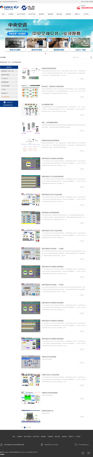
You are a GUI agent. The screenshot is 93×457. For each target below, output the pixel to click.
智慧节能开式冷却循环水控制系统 (53, 158)
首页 (3, 14)
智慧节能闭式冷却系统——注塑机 (53, 248)
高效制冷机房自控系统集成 (50, 140)
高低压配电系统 (4, 82)
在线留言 (83, 1)
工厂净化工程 (4, 78)
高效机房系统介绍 (47, 411)
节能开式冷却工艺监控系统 (50, 375)
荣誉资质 (68, 14)
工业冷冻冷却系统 (5, 85)
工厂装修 (3, 89)
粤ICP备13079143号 (32, 452)
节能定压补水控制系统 (49, 357)
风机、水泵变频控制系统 (50, 122)
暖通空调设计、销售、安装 (7, 71)
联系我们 (87, 1)
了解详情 (82, 78)
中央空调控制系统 (5, 96)
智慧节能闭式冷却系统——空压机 (53, 284)
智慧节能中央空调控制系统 (50, 212)
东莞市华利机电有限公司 (11, 1)
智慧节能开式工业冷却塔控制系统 (53, 176)
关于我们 (86, 14)
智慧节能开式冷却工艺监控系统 (52, 194)
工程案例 (10, 14)
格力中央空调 (21, 14)
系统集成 (50, 14)
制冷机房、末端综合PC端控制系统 (53, 86)
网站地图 (91, 1)
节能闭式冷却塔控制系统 (50, 393)
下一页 (28, 427)
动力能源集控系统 (47, 104)
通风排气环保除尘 (5, 74)
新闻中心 (77, 14)
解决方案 (59, 14)
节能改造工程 (4, 93)
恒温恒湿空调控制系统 (49, 68)
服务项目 (41, 14)
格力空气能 (32, 14)
